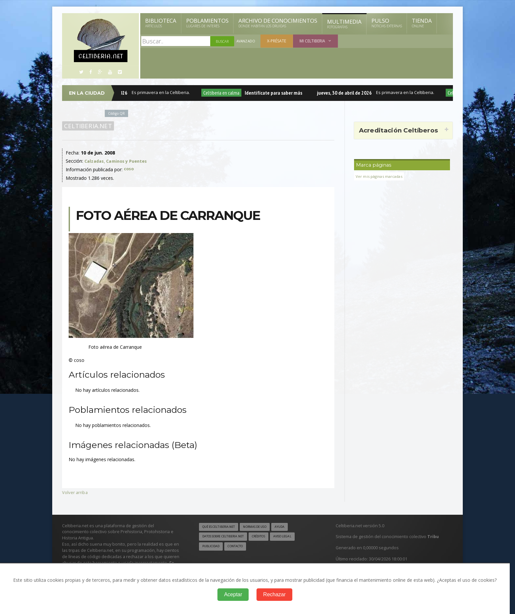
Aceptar (233, 594)
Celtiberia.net (87, 126)
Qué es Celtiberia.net (221, 526)
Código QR (117, 113)
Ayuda (291, 526)
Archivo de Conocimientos (277, 23)
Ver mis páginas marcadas (381, 176)
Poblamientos (207, 23)
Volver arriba (75, 492)
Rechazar (274, 594)
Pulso (386, 23)
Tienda (422, 23)
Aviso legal (295, 536)
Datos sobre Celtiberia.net (227, 536)
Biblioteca (160, 23)
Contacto (239, 547)
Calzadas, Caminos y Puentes (119, 161)
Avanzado (246, 41)
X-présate (277, 41)
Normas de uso (263, 526)
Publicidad (212, 547)
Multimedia (344, 24)
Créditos (268, 536)
